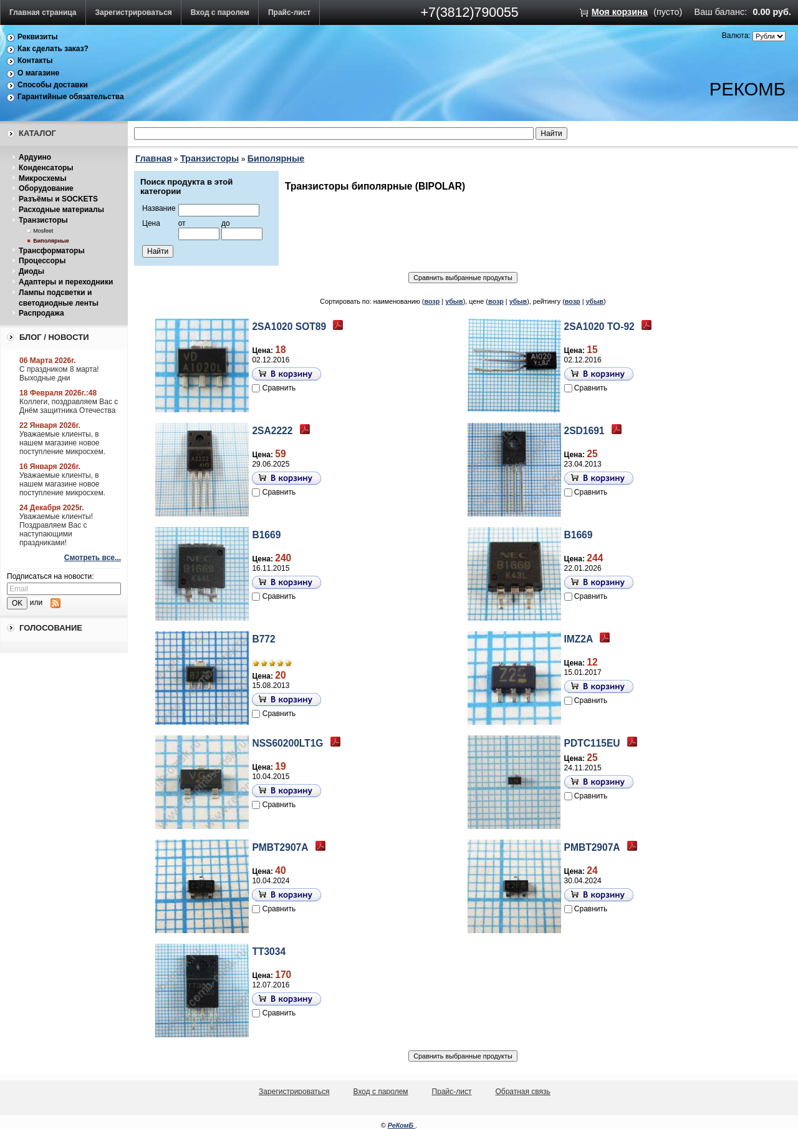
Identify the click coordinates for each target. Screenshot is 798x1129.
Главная (153, 158)
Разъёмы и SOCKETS (58, 199)
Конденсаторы (46, 167)
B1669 (266, 535)
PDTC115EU (592, 743)
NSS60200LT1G (287, 743)
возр (432, 301)
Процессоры (42, 260)
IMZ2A (579, 639)
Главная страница (43, 12)
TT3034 (269, 951)
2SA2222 (272, 430)
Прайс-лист (289, 12)
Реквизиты (37, 36)
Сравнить (279, 388)
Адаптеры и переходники (66, 282)
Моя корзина (620, 12)
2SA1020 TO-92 (599, 326)
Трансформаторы (52, 250)
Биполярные (51, 241)
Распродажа (41, 313)
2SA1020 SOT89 (289, 326)
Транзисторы (43, 220)
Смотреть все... (92, 557)
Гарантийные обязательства (70, 96)
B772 (263, 639)
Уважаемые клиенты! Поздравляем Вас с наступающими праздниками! (56, 529)
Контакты (35, 60)
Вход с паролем (220, 12)
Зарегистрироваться (133, 12)
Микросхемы (42, 178)
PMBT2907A (280, 847)
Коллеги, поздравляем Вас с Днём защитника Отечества (68, 406)
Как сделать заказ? (53, 48)
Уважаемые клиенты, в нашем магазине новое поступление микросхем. (62, 443)
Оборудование (46, 188)
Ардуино (35, 157)
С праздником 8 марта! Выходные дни (59, 373)
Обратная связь (522, 1091)
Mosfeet (43, 231)
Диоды (31, 271)
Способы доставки (52, 84)
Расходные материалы (61, 209)
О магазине (38, 73)
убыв (454, 301)
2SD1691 (584, 430)
